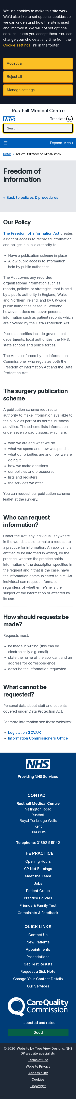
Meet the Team (38, 876)
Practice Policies (38, 898)
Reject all (14, 76)
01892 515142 (48, 842)
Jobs (38, 883)
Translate (61, 119)
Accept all (15, 63)
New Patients (38, 942)
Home (7, 154)
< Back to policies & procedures (30, 197)
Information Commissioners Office (38, 738)
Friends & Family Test (38, 905)
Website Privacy (38, 1066)
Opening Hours (38, 861)
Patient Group (38, 891)
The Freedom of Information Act (31, 233)
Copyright (38, 1086)
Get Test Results (38, 964)
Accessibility (38, 1073)
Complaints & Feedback (38, 913)
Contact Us (38, 935)
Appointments (38, 949)
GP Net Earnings (38, 869)
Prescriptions (38, 957)
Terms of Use (38, 1060)
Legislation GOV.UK (24, 732)
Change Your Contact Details (38, 979)
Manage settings (21, 90)
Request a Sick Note (38, 971)
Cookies (38, 1079)
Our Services (38, 986)
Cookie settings (17, 45)
